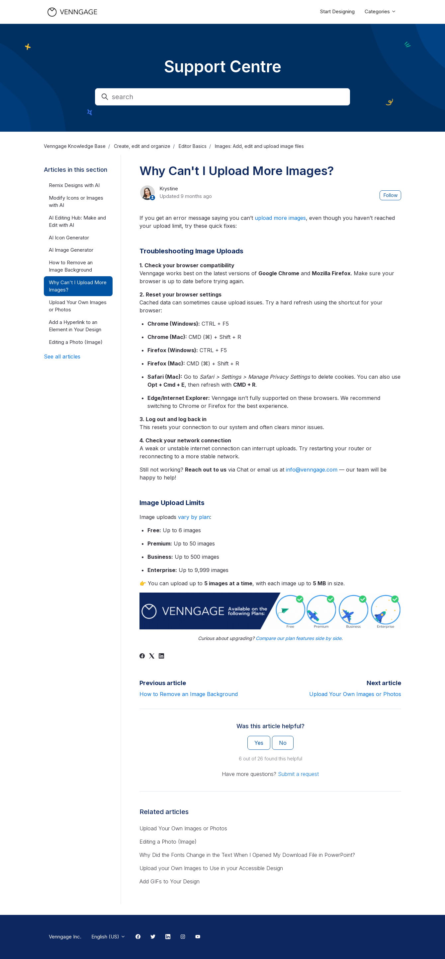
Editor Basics (193, 146)
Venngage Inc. (65, 936)
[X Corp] (151, 656)
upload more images (280, 218)
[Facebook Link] (138, 937)
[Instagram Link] (182, 937)
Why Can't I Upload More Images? (78, 286)
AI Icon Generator (69, 237)
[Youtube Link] (197, 937)
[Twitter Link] (152, 937)
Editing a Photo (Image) (168, 841)
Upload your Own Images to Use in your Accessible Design (211, 868)
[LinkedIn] (161, 656)
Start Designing (337, 11)
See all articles (62, 356)
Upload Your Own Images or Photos (355, 694)
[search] (222, 96)
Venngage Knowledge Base (75, 146)
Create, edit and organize (142, 146)
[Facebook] (142, 656)
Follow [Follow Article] (391, 195)
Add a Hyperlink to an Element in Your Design (75, 326)
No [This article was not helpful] (283, 742)
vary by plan (194, 517)
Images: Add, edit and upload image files (259, 146)
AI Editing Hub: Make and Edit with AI (77, 221)
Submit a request (298, 774)
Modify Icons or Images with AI (76, 202)
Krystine (168, 188)
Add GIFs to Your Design (169, 881)
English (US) (108, 936)
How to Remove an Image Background (188, 694)
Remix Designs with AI (74, 185)
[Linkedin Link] (167, 937)
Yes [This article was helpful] (258, 742)
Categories (380, 11)
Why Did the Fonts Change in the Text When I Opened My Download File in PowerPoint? (247, 855)
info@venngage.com (311, 469)
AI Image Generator (71, 250)
